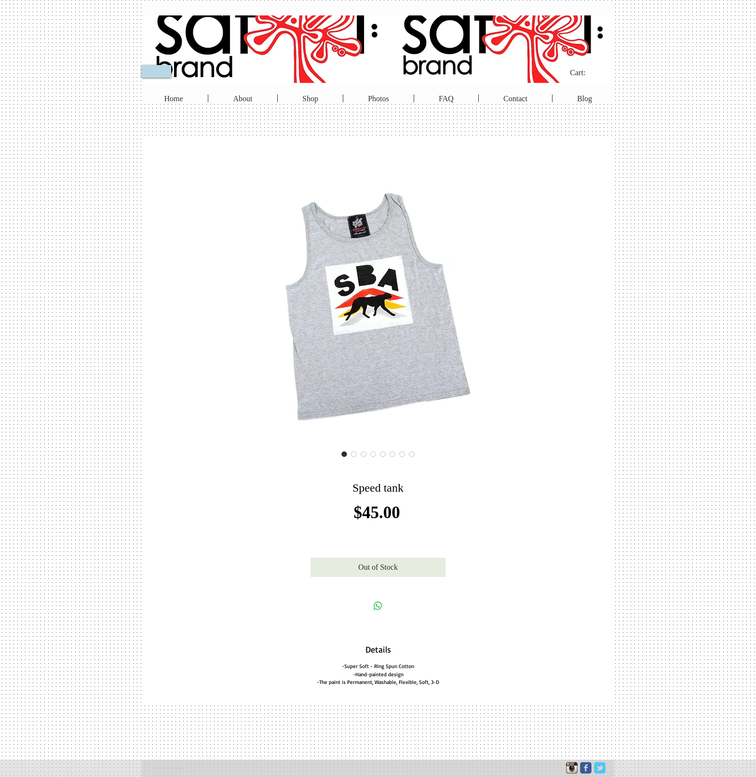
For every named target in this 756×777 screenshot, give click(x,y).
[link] (584, 72)
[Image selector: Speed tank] (344, 454)
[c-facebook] (586, 768)
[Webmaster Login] (168, 768)
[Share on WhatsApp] (378, 606)
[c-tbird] (600, 768)
